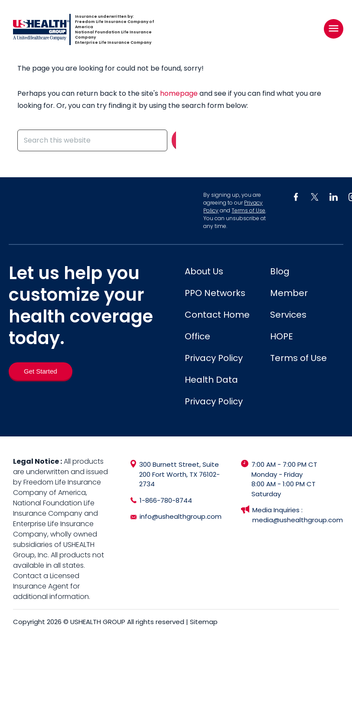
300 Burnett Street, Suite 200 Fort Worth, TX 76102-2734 (179, 474)
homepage (179, 93)
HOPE (281, 336)
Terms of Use (248, 210)
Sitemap (204, 621)
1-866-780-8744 (166, 500)
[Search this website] (92, 140)
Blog (280, 271)
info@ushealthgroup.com (181, 516)
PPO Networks (215, 293)
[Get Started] (40, 371)
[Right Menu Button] (333, 28)
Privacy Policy (214, 358)
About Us (204, 271)
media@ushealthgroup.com (297, 519)
